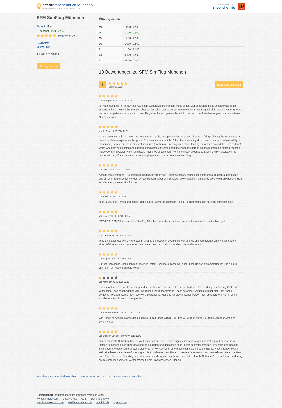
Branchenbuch (45, 376)
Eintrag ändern (48, 66)
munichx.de (102, 402)
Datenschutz (70, 398)
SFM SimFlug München (129, 376)
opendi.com (119, 402)
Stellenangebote (100, 398)
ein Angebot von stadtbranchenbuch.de (61, 8)
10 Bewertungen (67, 35)
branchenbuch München (68, 5)
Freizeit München (66, 376)
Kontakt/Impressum (47, 398)
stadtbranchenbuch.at (80, 402)
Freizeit (41, 26)
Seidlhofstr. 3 (62, 45)
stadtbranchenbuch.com (50, 402)
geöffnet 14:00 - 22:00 (50, 31)
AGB (83, 398)
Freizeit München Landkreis (96, 376)
